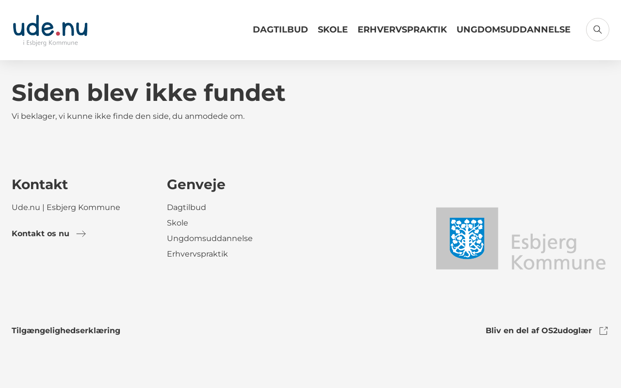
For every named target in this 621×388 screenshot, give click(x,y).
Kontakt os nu (49, 234)
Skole (333, 29)
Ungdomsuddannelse (514, 29)
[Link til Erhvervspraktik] (402, 33)
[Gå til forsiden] (50, 30)
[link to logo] (520, 237)
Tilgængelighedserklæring (66, 330)
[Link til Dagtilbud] (280, 33)
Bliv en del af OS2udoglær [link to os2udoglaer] (547, 331)
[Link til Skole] (333, 33)
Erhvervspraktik (402, 29)
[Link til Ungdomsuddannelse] (514, 33)
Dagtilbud (280, 29)
